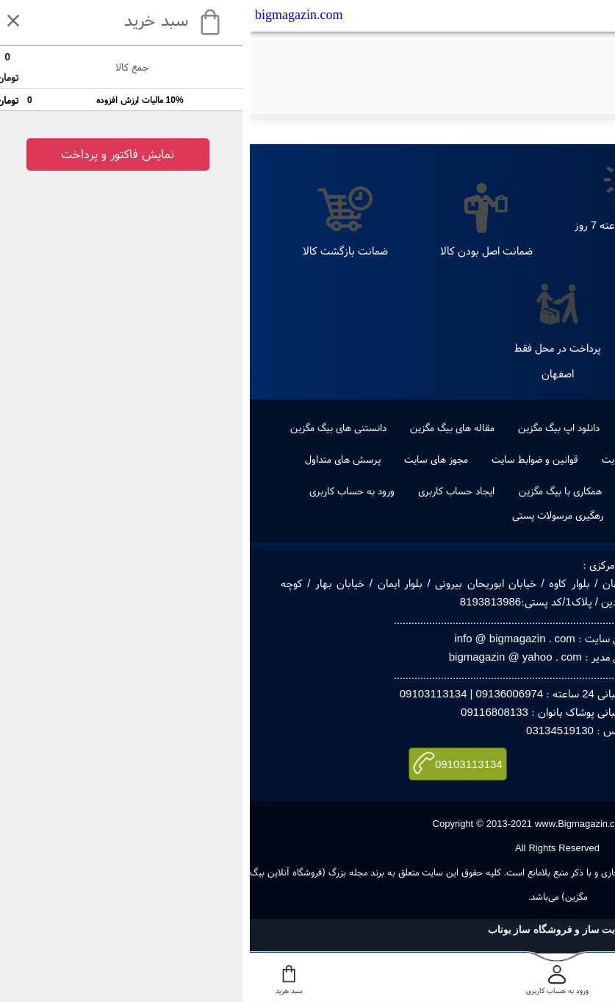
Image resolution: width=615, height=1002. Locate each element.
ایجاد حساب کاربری (206, 490)
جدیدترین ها (550, 427)
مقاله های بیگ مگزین (202, 427)
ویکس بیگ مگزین (410, 490)
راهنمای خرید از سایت (395, 459)
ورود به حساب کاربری (102, 490)
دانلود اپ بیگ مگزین (309, 427)
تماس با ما (483, 459)
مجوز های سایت (186, 459)
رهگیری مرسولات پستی (307, 515)
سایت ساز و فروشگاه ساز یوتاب (308, 929)
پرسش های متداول (93, 459)
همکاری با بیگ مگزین (310, 490)
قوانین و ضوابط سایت (285, 459)
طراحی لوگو (396, 427)
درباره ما (544, 459)
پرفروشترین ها (471, 427)
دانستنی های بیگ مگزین (88, 427)
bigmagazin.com (49, 14)
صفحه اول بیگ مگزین (512, 490)
